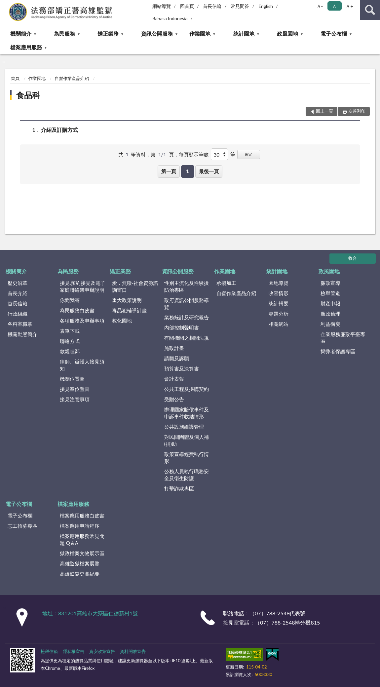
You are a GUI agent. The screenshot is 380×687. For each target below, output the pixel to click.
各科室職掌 (20, 324)
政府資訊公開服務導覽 (186, 303)
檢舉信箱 (49, 651)
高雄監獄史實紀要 (79, 574)
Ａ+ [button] (349, 6)
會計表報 (174, 379)
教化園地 (122, 321)
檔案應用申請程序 (79, 526)
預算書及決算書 (181, 368)
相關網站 (278, 324)
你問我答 (70, 300)
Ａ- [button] (320, 6)
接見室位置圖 (75, 389)
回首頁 (187, 6)
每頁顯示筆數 (194, 154)
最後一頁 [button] (209, 171)
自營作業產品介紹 (72, 78)
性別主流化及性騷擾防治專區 (186, 286)
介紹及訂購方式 (59, 130)
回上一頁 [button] (324, 111)
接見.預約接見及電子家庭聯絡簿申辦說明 (83, 286)
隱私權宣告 (73, 651)
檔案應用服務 (26, 47)
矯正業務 (108, 33)
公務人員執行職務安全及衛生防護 (186, 474)
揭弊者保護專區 (338, 351)
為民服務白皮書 (77, 310)
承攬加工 (226, 283)
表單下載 (70, 331)
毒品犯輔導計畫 (129, 310)
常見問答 (240, 6)
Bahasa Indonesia (170, 18)
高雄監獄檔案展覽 (79, 563)
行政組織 (17, 314)
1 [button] (187, 171)
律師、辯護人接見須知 (82, 365)
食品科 (28, 95)
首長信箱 (212, 6)
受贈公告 (174, 399)
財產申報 (330, 303)
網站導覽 (161, 6)
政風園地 (287, 33)
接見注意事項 (75, 399)
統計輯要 (278, 303)
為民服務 (64, 33)
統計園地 (243, 33)
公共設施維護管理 (184, 427)
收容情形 (278, 293)
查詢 (370, 10)
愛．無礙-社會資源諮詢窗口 (135, 286)
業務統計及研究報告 (186, 317)
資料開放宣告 (133, 651)
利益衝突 (330, 324)
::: (5, 5)
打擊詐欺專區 (179, 488)
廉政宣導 (330, 283)
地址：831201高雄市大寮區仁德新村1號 (90, 613)
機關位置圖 (72, 379)
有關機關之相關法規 (186, 338)
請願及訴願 (176, 358)
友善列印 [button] (356, 111)
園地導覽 (278, 283)
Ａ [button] (334, 6)
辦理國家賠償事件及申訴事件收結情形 (186, 412)
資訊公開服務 (157, 33)
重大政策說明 (127, 300)
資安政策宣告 (102, 651)
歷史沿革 (17, 283)
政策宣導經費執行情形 (186, 457)
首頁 (15, 78)
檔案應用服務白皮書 (82, 515)
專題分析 (278, 314)
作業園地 (199, 33)
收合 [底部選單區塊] (352, 258)
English (265, 6)
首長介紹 (17, 293)
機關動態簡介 (22, 334)
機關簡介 (20, 33)
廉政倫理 (330, 314)
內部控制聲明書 (181, 327)
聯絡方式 (70, 341)
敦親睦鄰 (70, 351)
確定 (248, 154)
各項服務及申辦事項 (82, 321)
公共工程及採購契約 (186, 389)
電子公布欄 (334, 33)
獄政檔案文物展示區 (82, 553)
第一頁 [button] (168, 171)
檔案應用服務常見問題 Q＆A (82, 539)
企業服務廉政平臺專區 (343, 337)
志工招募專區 (22, 526)
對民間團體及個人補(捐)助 (186, 440)
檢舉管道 (330, 293)
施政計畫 (174, 348)
